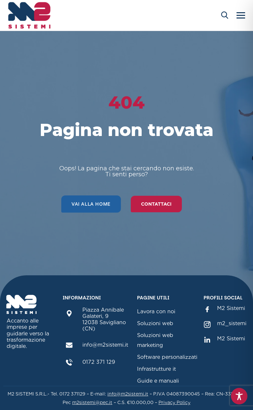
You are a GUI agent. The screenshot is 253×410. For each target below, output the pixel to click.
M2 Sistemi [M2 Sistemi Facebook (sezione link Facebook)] (231, 308)
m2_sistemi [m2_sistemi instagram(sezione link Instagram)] (231, 323)
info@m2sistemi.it (105, 345)
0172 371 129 (98, 362)
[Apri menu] (241, 15)
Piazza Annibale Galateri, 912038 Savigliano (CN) (104, 319)
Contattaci (156, 204)
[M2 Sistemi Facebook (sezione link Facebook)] (207, 308)
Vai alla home (91, 204)
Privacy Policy (174, 402)
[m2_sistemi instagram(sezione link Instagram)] (207, 324)
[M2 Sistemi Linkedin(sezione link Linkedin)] (207, 339)
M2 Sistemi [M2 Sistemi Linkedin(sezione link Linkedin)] (231, 338)
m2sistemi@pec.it (92, 402)
